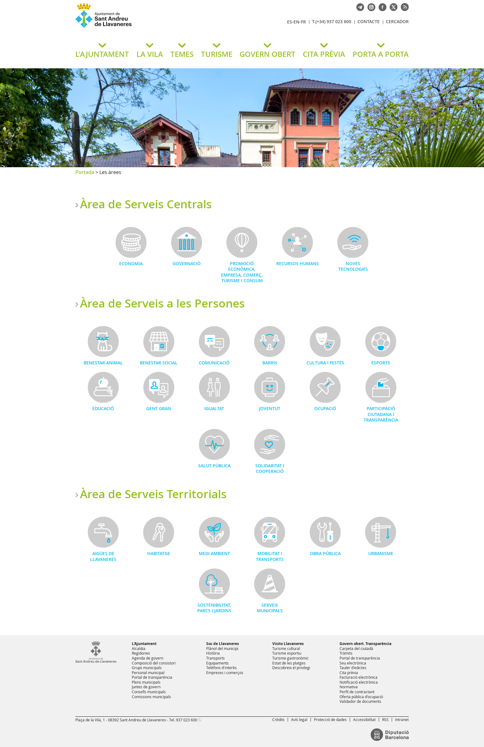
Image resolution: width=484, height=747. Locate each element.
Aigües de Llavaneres (103, 556)
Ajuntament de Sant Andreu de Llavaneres (147, 27)
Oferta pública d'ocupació (361, 696)
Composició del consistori (154, 662)
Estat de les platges (289, 662)
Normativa (349, 686)
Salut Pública (214, 466)
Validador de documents (360, 701)
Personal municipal (148, 672)
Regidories (141, 653)
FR (303, 22)
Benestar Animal (103, 363)
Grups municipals (147, 667)
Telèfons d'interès (221, 667)
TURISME (216, 54)
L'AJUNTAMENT (102, 54)
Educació (103, 408)
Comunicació (214, 363)
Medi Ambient (214, 553)
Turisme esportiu (286, 653)
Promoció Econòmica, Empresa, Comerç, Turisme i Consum (242, 272)
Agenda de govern (147, 658)
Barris (269, 363)
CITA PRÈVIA (324, 54)
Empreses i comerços (224, 672)
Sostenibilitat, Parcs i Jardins (214, 607)
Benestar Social (158, 363)
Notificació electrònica (359, 682)
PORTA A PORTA (381, 54)
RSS (385, 719)
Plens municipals (146, 682)
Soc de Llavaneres (222, 643)
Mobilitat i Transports (270, 556)
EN (296, 22)
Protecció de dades (330, 719)
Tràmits (346, 653)
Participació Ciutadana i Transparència (381, 413)
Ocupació (325, 408)
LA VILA (149, 54)
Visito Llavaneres (288, 643)
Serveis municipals (270, 607)
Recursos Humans (297, 263)
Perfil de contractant (357, 691)
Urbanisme (380, 553)
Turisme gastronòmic (290, 658)
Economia (131, 263)
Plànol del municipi (222, 648)
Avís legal (299, 719)
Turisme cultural (286, 648)
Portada (84, 172)
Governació (187, 263)
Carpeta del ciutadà (356, 648)
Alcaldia (138, 648)
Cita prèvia (349, 672)
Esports (380, 363)
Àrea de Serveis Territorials (153, 494)
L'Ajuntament (144, 643)
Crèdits (278, 719)
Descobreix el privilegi (291, 667)
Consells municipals (149, 691)
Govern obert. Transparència (365, 643)
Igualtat (214, 408)
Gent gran (158, 408)
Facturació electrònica (359, 677)
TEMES (182, 54)
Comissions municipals (151, 696)
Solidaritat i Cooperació (269, 468)
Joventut (269, 408)
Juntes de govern (146, 686)
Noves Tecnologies (353, 266)
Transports (215, 658)
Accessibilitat (364, 719)
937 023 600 (186, 719)
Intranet (402, 719)
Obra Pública (325, 553)
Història (213, 653)
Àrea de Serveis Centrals (146, 204)
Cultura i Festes (325, 363)
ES (289, 22)
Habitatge (158, 553)
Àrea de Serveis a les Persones (162, 303)
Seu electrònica (353, 662)
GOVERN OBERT (267, 54)
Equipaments (217, 662)
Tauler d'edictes (353, 667)
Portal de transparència (152, 677)
